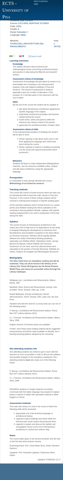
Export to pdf (35, 56)
